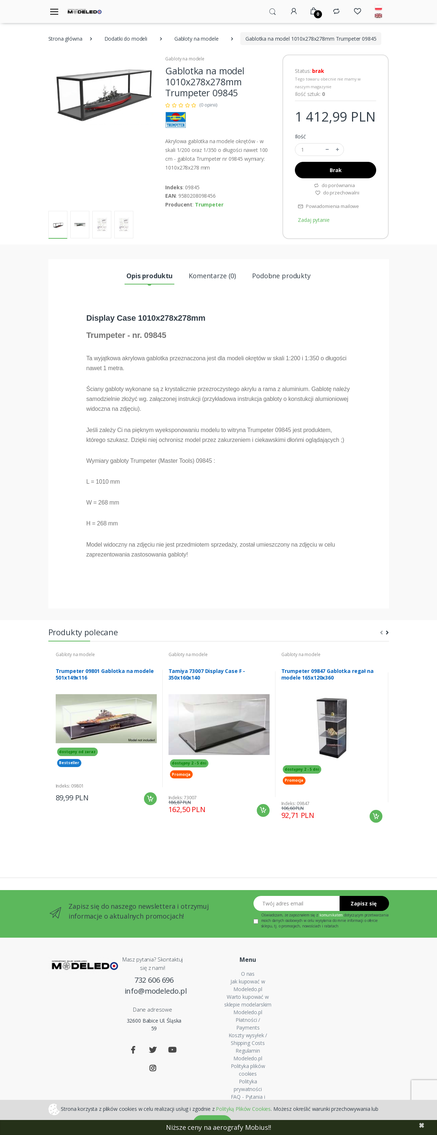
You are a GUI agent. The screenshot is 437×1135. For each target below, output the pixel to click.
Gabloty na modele (196, 38)
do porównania (334, 185)
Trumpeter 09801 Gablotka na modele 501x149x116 (105, 674)
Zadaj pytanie (313, 219)
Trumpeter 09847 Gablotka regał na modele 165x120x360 (327, 674)
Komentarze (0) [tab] (212, 275)
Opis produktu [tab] (149, 275)
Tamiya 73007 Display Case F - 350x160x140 (206, 674)
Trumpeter (209, 204)
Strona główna (65, 38)
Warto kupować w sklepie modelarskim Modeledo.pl (247, 1004)
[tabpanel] (106, 728)
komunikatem (331, 915)
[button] (273, 10)
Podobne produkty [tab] (281, 275)
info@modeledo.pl (154, 991)
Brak (335, 170)
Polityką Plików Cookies (243, 1108)
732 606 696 (154, 980)
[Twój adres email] (296, 903)
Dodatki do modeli (126, 38)
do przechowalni (337, 192)
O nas (248, 973)
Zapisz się (364, 903)
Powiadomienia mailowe (328, 206)
